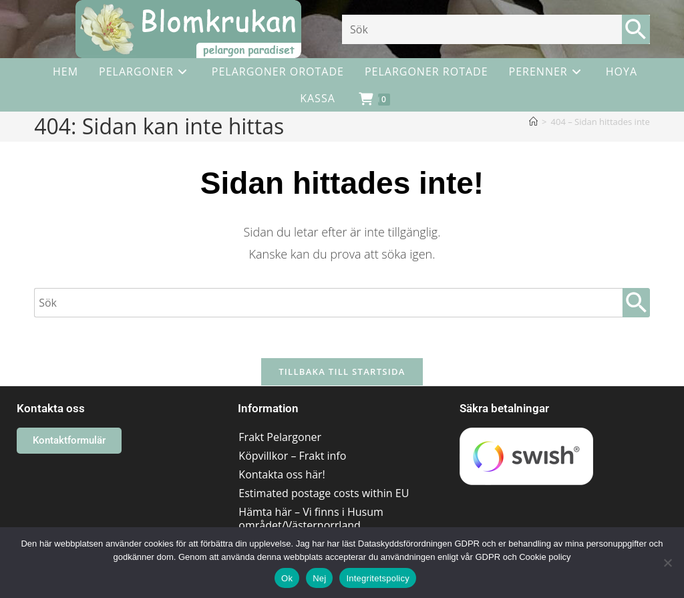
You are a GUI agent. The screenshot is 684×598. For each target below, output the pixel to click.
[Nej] (667, 562)
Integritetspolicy (377, 578)
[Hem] (533, 122)
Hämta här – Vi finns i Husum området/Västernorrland (310, 518)
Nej (319, 578)
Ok (287, 578)
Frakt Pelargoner (279, 437)
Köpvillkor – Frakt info (292, 455)
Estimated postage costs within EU (323, 493)
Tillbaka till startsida (342, 371)
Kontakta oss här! (281, 474)
